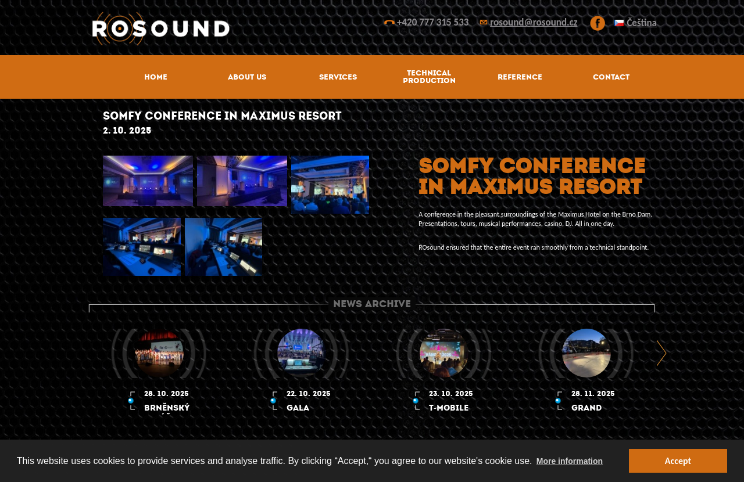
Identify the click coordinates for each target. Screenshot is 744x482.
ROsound (372, 28)
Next (662, 353)
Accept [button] (678, 460)
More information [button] (569, 461)
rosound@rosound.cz (533, 22)
